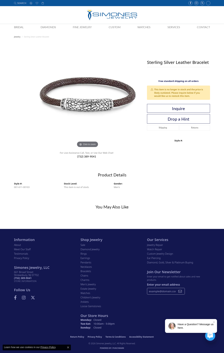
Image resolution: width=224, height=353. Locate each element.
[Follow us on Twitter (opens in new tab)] (202, 3)
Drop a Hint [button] (178, 119)
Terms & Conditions (116, 336)
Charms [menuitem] (84, 280)
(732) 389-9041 (86, 156)
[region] (87, 95)
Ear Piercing (154, 258)
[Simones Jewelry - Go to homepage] (112, 15)
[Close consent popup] (68, 347)
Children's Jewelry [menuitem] (90, 297)
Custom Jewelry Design (160, 253)
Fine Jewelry (82, 27)
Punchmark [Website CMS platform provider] (118, 348)
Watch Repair (154, 249)
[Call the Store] (22, 278)
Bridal (19, 27)
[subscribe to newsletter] (180, 291)
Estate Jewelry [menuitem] (88, 288)
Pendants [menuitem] (85, 262)
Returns (194, 127)
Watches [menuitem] (85, 293)
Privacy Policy (21, 258)
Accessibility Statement (141, 336)
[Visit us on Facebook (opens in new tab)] (190, 3)
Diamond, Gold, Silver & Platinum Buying (170, 262)
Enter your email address (163, 284)
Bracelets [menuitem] (85, 271)
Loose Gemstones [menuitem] (90, 306)
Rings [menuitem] (83, 253)
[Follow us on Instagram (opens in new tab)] (196, 3)
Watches (143, 27)
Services (173, 27)
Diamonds (48, 27)
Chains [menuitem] (84, 275)
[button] (20, 3)
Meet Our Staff (22, 249)
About (17, 245)
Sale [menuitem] (82, 245)
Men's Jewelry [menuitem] (88, 284)
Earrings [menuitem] (85, 258)
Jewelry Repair (155, 245)
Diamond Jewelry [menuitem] (90, 249)
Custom (115, 27)
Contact (203, 27)
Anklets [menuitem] (84, 301)
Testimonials (21, 253)
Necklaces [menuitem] (86, 266)
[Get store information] (25, 281)
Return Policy (77, 336)
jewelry (17, 37)
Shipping (163, 127)
